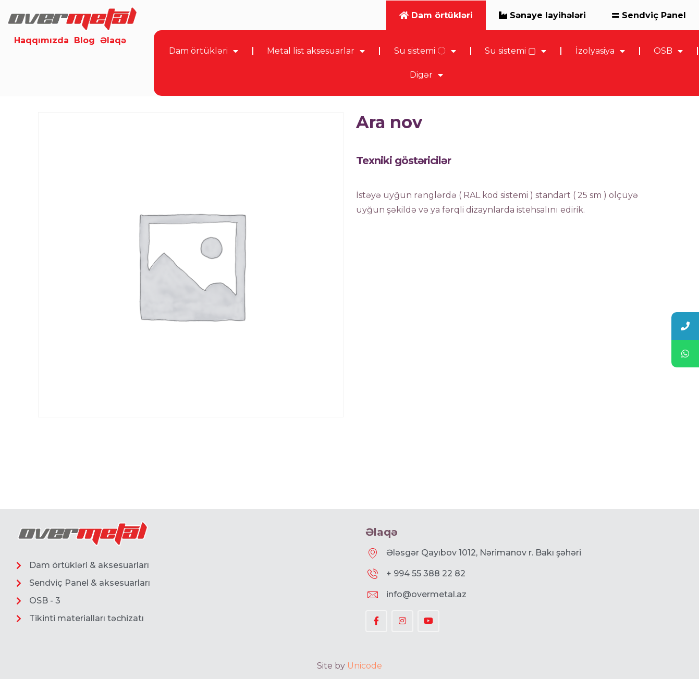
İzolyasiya (600, 51)
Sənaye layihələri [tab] (542, 15)
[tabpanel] (426, 63)
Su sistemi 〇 (425, 51)
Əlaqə (113, 40)
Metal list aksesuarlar (316, 51)
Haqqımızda (41, 40)
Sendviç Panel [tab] (649, 15)
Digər (426, 75)
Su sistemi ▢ (515, 51)
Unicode (364, 666)
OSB (668, 51)
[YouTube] (428, 621)
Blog (84, 40)
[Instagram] (402, 621)
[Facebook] (376, 621)
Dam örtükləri (203, 51)
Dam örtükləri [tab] (436, 15)
